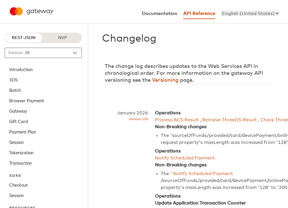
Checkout (18, 184)
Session (16, 142)
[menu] (250, 13)
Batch (15, 90)
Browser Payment (26, 100)
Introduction (21, 69)
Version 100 (138, 119)
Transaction (20, 162)
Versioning (165, 80)
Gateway (18, 110)
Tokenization (21, 152)
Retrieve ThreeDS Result (229, 120)
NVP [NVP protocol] (62, 38)
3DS (13, 79)
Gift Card (18, 121)
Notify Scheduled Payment (185, 158)
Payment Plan (22, 131)
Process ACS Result (177, 120)
